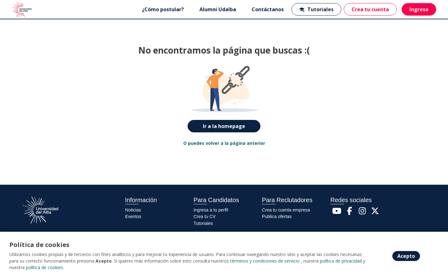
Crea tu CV (205, 216)
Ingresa (418, 9)
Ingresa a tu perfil (211, 209)
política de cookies (44, 267)
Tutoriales (316, 9)
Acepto (406, 256)
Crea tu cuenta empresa (286, 209)
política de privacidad (341, 261)
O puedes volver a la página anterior (224, 143)
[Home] (22, 9)
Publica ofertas (277, 216)
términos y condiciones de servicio (265, 261)
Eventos (133, 216)
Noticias (133, 209)
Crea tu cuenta (370, 9)
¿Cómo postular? (163, 9)
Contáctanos (268, 9)
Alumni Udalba (217, 9)
